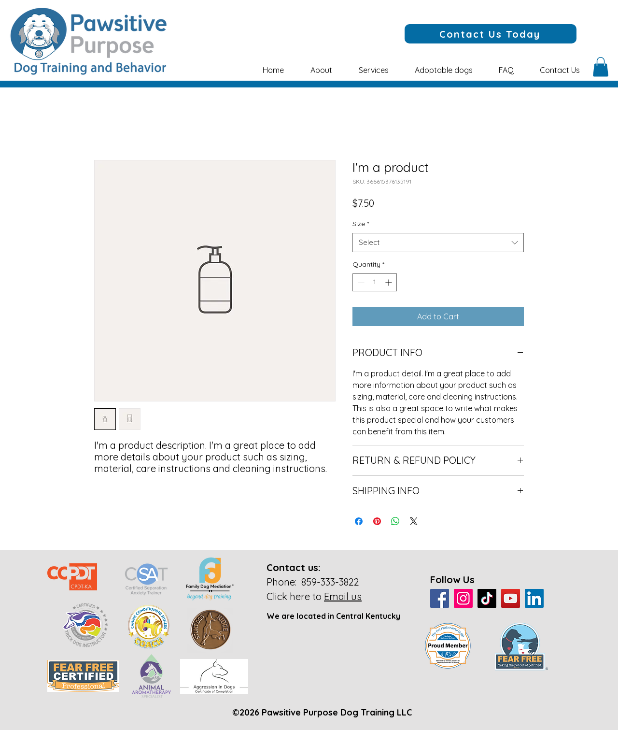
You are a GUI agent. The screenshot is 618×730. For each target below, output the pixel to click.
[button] (321, 70)
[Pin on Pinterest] (377, 521)
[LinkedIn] (534, 598)
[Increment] (389, 282)
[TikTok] (487, 598)
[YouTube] (510, 598)
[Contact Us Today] (490, 33)
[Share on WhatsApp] (395, 521)
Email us (343, 596)
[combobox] (438, 243)
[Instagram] (463, 598)
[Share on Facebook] (359, 521)
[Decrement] (360, 282)
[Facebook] (439, 598)
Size (360, 223)
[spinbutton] (374, 282)
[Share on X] (414, 521)
